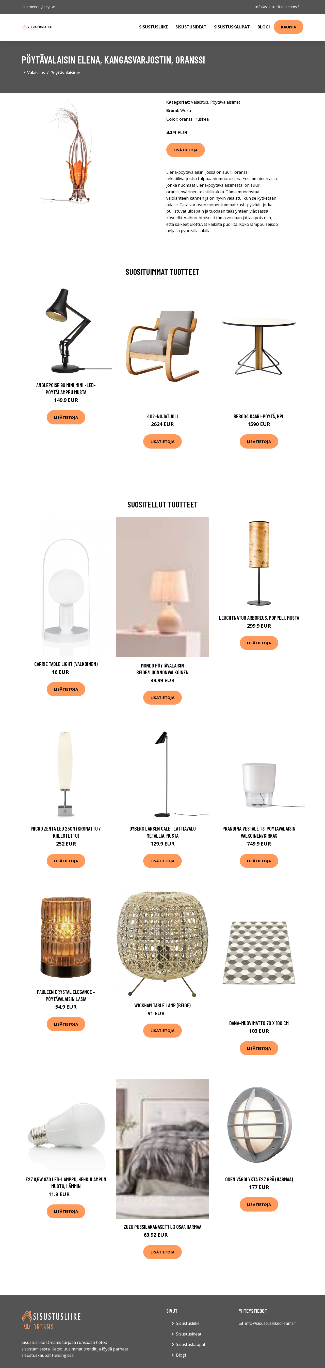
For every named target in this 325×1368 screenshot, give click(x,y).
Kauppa (288, 26)
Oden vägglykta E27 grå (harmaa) (259, 1179)
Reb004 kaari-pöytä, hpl (259, 416)
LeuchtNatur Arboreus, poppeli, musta (259, 617)
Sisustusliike (153, 27)
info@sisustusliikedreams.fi (277, 6)
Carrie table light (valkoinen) (66, 664)
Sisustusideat (190, 27)
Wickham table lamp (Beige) (162, 1005)
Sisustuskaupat (232, 27)
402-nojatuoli (162, 416)
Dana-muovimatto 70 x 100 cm (259, 1023)
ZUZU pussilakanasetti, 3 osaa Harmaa (162, 1226)
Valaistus (36, 72)
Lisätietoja (186, 149)
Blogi (263, 27)
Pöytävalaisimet (66, 72)
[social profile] (59, 7)
